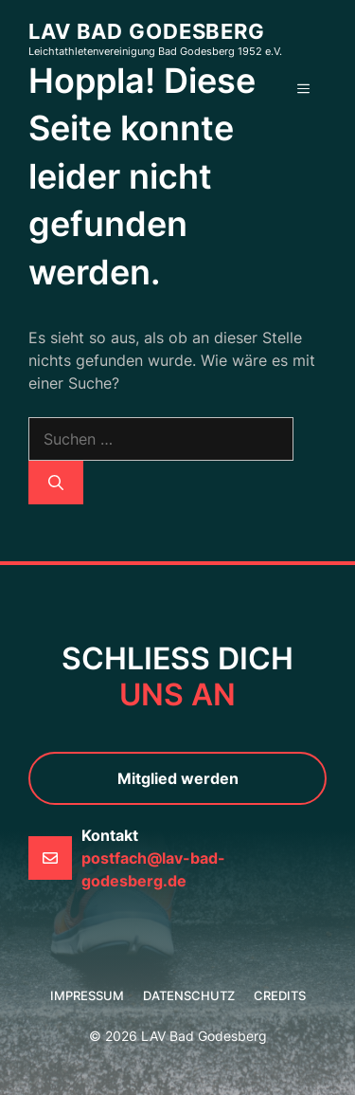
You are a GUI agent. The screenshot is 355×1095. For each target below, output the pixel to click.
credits (280, 995)
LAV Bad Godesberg (146, 31)
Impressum (87, 995)
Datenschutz (189, 995)
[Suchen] (55, 482)
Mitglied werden (178, 778)
